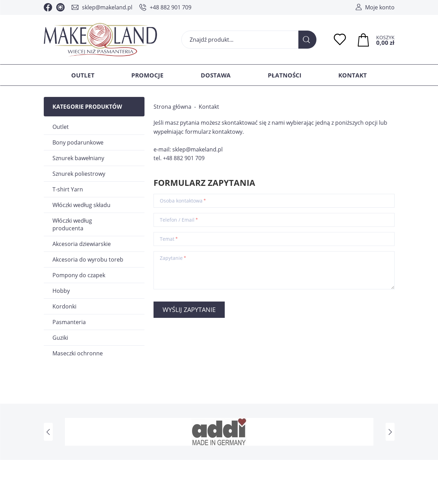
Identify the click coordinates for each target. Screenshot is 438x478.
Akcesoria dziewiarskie (81, 244)
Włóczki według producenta (72, 224)
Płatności (284, 75)
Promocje (147, 75)
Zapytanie (171, 258)
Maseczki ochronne (77, 353)
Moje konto (380, 7)
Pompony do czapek (78, 275)
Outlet (82, 75)
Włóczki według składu (81, 205)
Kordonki (64, 306)
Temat (167, 239)
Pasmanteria (69, 322)
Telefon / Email (177, 220)
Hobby (61, 291)
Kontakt (352, 75)
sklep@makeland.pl (107, 7)
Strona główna (172, 106)
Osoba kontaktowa (181, 201)
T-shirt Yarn (67, 189)
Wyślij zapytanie (189, 309)
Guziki (60, 337)
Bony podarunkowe (78, 142)
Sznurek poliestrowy (78, 174)
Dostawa (216, 75)
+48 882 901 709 (170, 7)
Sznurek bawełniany (78, 158)
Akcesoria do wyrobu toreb (87, 259)
